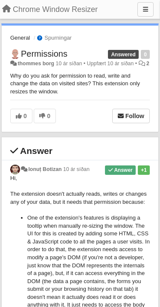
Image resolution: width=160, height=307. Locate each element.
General (20, 38)
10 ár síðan (76, 169)
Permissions (44, 53)
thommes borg (35, 64)
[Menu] (145, 9)
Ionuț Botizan (44, 169)
